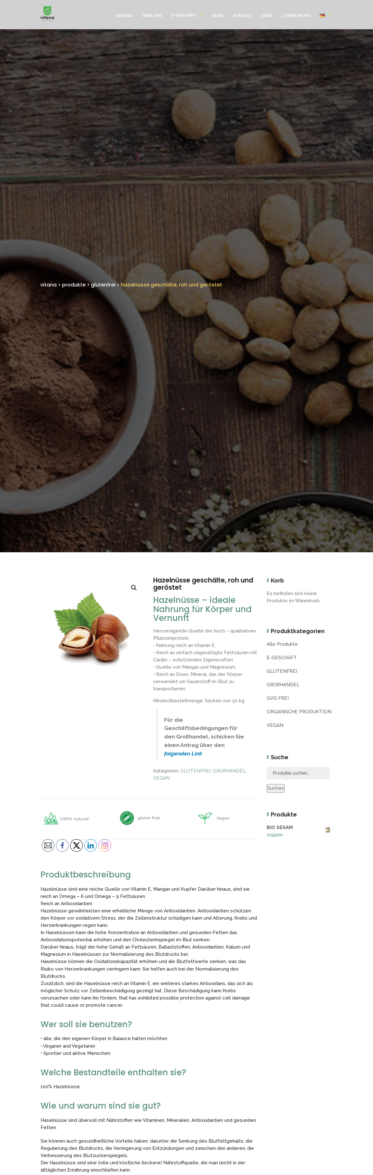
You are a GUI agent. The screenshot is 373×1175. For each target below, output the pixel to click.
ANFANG (124, 15)
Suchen (275, 788)
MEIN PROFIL (295, 15)
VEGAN (161, 778)
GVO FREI (278, 698)
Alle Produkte (282, 644)
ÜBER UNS (152, 15)
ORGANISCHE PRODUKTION (299, 712)
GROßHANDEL (229, 771)
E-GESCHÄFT (184, 15)
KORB (266, 15)
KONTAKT (242, 15)
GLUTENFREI (195, 771)
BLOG (218, 15)
